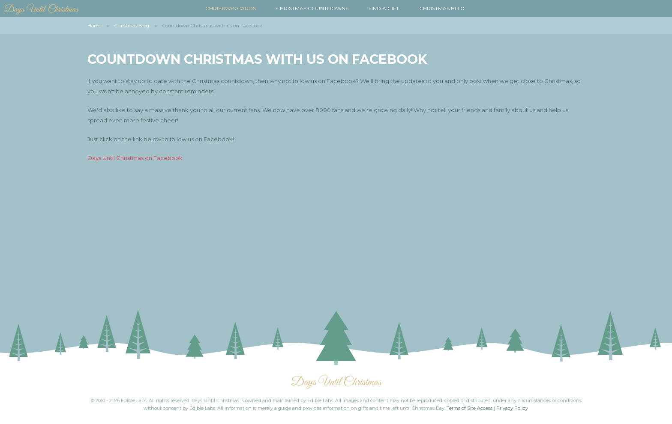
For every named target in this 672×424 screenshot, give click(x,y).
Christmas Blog (443, 8)
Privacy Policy (512, 408)
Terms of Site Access (469, 408)
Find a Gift (384, 8)
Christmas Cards (230, 8)
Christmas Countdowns (312, 8)
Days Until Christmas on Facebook (135, 157)
